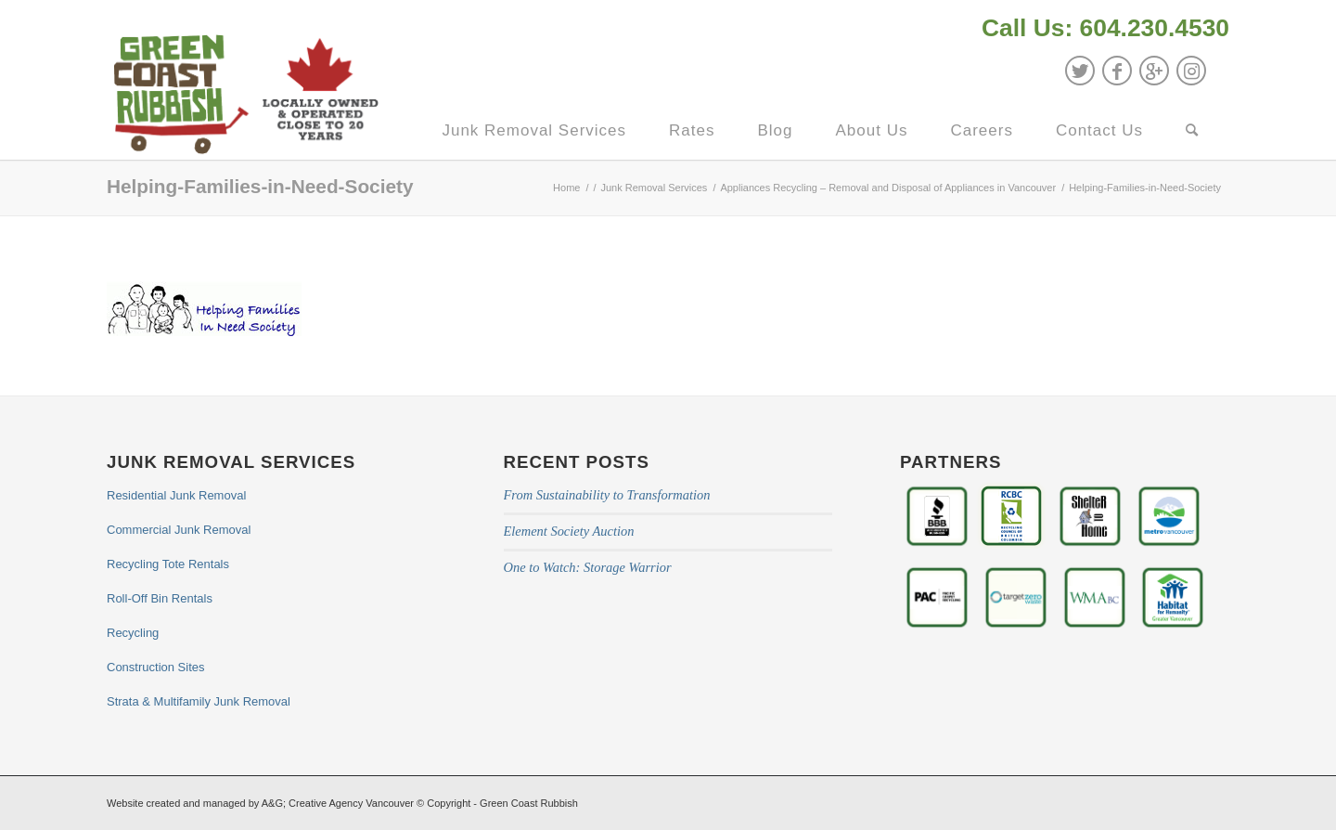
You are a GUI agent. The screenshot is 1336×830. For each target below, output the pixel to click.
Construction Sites (156, 667)
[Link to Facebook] (1117, 70)
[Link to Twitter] (1080, 70)
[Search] (1192, 131)
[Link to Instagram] (1191, 70)
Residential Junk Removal (176, 495)
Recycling (133, 633)
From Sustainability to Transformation (607, 494)
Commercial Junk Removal (178, 530)
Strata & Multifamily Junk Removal (198, 701)
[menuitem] (1100, 30)
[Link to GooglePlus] (1154, 70)
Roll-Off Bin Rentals (159, 598)
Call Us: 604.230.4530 (1105, 28)
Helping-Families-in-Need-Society (260, 186)
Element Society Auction (569, 531)
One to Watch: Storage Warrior (588, 567)
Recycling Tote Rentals (168, 564)
